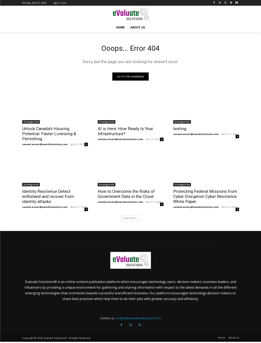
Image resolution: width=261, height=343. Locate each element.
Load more (130, 219)
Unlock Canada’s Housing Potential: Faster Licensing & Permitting (49, 135)
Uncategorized (31, 123)
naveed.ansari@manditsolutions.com (44, 145)
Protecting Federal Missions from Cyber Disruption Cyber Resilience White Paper (205, 197)
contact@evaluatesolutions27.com (138, 319)
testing (179, 130)
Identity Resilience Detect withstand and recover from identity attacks (48, 197)
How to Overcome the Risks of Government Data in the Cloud (126, 195)
